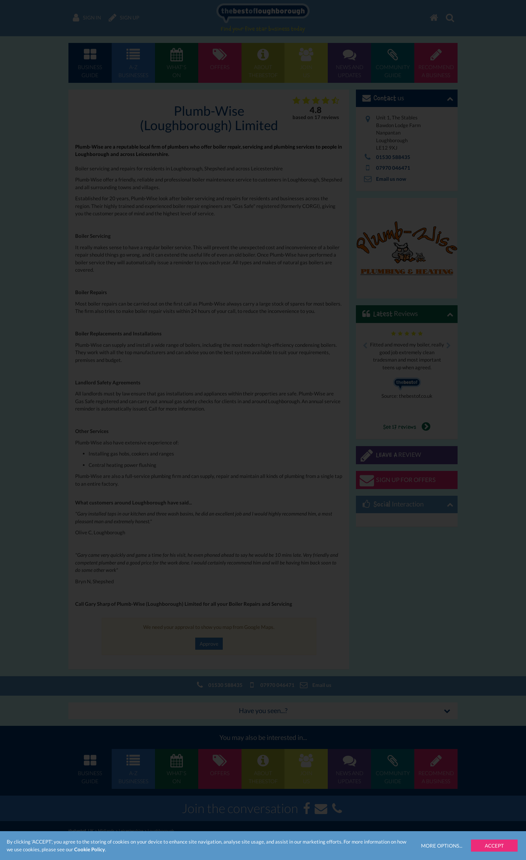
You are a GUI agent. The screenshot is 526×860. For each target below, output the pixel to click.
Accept (494, 846)
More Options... (441, 846)
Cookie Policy (89, 849)
